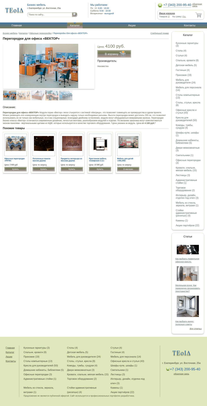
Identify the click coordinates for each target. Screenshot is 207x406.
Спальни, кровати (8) (187, 60)
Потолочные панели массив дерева (41, 160)
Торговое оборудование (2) (185, 189)
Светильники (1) (184, 155)
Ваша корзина (167, 13)
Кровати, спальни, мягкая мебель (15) (186, 169)
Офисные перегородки (40, 33)
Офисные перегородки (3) (38, 374)
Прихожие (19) (184, 75)
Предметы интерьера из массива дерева (71, 160)
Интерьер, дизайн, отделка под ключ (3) (187, 196)
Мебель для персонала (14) (126, 356)
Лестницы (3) (183, 175)
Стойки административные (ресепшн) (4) (186, 213)
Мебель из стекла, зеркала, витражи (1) (187, 204)
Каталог (75, 25)
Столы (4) (181, 50)
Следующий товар (159, 33)
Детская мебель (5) (186, 65)
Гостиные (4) (183, 70)
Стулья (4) (181, 55)
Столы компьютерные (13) (38, 361)
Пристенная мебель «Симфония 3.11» (98, 160)
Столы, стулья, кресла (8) (81, 361)
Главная (17, 25)
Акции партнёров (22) (187, 225)
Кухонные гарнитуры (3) (37, 348)
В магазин (128, 169)
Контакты (189, 25)
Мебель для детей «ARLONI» (125, 160)
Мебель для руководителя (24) (185, 81)
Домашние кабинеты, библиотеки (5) (187, 141)
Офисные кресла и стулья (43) (186, 111)
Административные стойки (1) (186, 181)
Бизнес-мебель (10, 33)
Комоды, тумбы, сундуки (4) (184, 126)
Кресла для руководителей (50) (186, 119)
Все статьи (196, 328)
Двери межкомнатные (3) (81, 370)
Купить (15, 169)
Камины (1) (182, 220)
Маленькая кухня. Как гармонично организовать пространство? (187, 288)
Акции (131, 25)
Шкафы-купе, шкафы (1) (124, 365)
